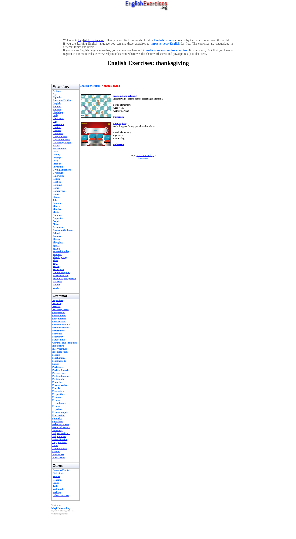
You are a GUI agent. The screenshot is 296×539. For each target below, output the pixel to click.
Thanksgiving (120, 123)
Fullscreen (118, 116)
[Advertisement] (148, 23)
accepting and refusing (124, 95)
